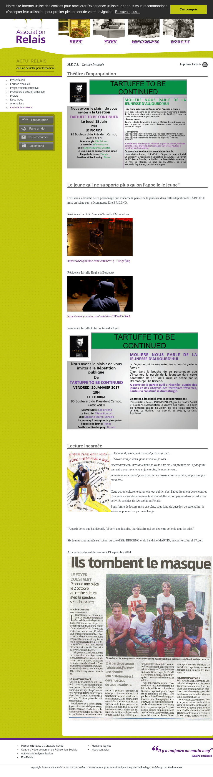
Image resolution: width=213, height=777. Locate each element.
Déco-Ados (16, 99)
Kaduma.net (175, 767)
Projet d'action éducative (24, 87)
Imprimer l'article (190, 64)
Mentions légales (101, 745)
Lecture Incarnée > (21, 107)
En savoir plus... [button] (127, 12)
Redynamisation (145, 42)
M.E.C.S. (76, 42)
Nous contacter (100, 749)
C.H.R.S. (110, 42)
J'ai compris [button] (189, 9)
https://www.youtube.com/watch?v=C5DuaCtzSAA (98, 316)
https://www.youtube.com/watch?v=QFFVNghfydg (98, 260)
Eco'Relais (180, 42)
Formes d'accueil (20, 84)
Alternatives (17, 103)
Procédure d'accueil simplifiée (27, 91)
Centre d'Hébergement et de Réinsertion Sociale (49, 749)
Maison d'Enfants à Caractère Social (42, 745)
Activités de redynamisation (37, 753)
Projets (14, 95)
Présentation (17, 80)
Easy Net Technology (138, 767)
